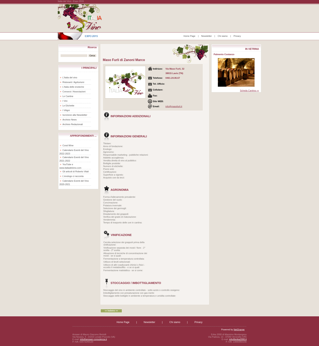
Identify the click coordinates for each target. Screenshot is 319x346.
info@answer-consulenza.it (93, 339)
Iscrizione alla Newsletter (74, 115)
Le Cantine (67, 96)
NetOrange (239, 329)
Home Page (189, 36)
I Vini (64, 101)
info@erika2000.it (238, 339)
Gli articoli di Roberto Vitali (75, 171)
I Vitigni (66, 110)
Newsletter (206, 36)
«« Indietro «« (111, 311)
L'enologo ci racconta (73, 176)
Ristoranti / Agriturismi (73, 82)
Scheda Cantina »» (249, 90)
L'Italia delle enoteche (73, 87)
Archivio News (69, 119)
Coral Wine (67, 145)
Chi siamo (223, 36)
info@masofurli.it (173, 106)
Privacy (237, 36)
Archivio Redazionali (72, 124)
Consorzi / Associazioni (73, 91)
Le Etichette (68, 105)
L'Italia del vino (69, 77)
